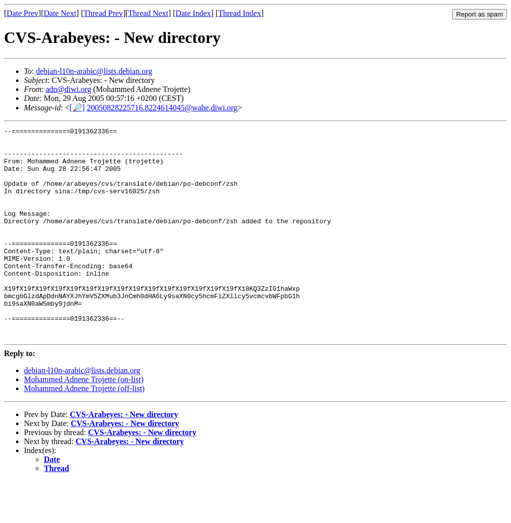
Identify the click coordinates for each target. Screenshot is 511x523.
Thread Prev (103, 13)
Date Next (60, 13)
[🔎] (77, 107)
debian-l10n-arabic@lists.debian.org (94, 71)
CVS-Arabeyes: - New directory (124, 456)
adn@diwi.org (68, 89)
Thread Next (148, 13)
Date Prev (22, 13)
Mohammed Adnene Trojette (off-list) (84, 430)
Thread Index (239, 13)
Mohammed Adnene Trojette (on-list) (84, 421)
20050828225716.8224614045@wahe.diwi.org (162, 107)
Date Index (193, 13)
